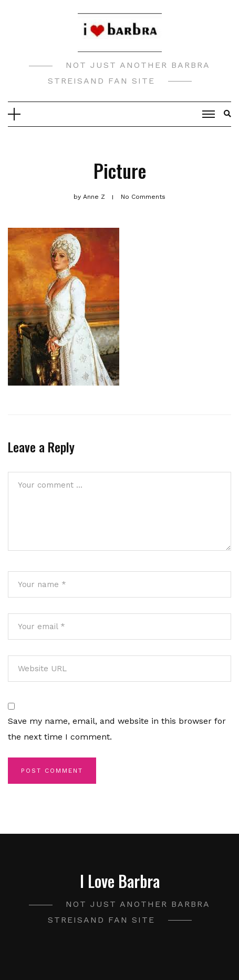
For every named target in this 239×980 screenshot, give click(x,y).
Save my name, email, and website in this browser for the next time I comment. (117, 729)
